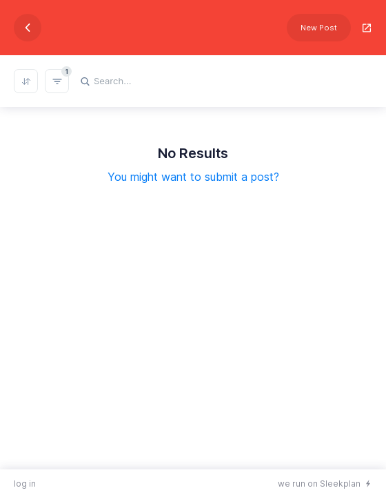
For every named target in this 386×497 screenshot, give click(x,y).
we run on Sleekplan (319, 483)
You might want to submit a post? (193, 177)
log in (25, 483)
